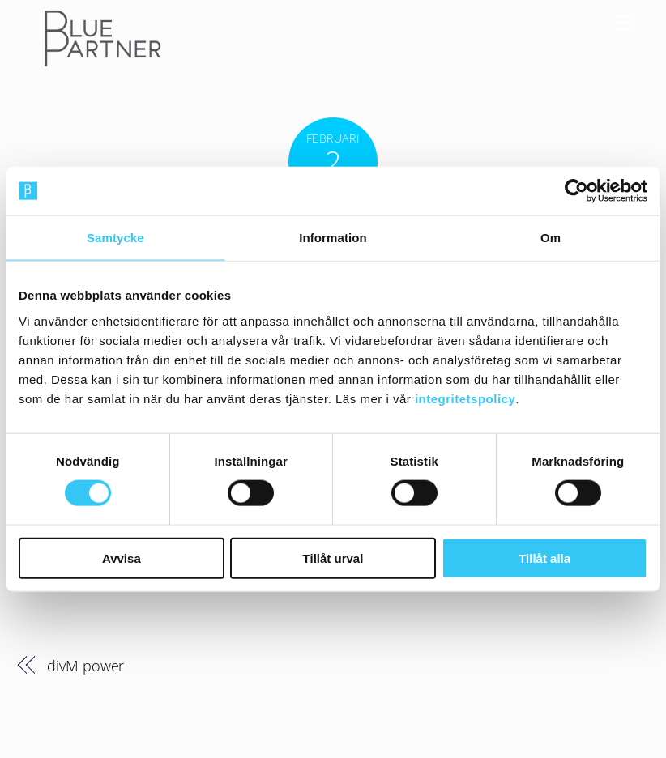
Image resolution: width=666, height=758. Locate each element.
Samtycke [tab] (115, 238)
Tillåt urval (333, 557)
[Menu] (623, 22)
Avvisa (121, 557)
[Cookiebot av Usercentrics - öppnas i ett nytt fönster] (576, 191)
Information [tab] (333, 238)
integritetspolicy (465, 398)
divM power (85, 665)
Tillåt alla (544, 557)
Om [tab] (550, 238)
